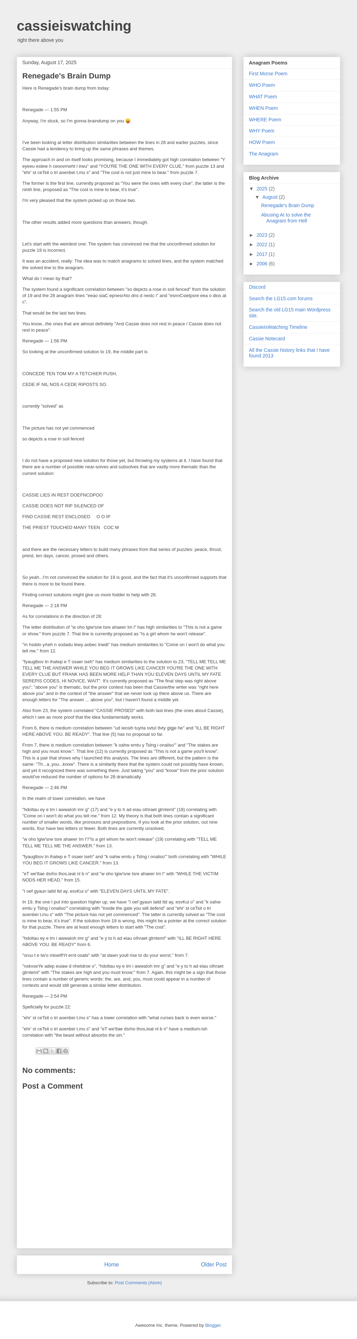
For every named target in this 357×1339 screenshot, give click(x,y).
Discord (257, 287)
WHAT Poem (263, 96)
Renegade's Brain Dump (287, 205)
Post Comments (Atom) (138, 1282)
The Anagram (263, 154)
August (270, 197)
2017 (263, 254)
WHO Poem (262, 85)
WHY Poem (261, 131)
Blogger (212, 1325)
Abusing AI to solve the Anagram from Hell (286, 218)
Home (111, 1265)
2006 (263, 263)
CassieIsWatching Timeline (278, 327)
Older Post (214, 1265)
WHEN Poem (263, 108)
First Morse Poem (268, 73)
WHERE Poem (265, 119)
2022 (263, 244)
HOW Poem (262, 142)
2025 (263, 188)
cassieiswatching (74, 25)
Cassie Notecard (267, 338)
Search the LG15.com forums (281, 298)
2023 (263, 235)
